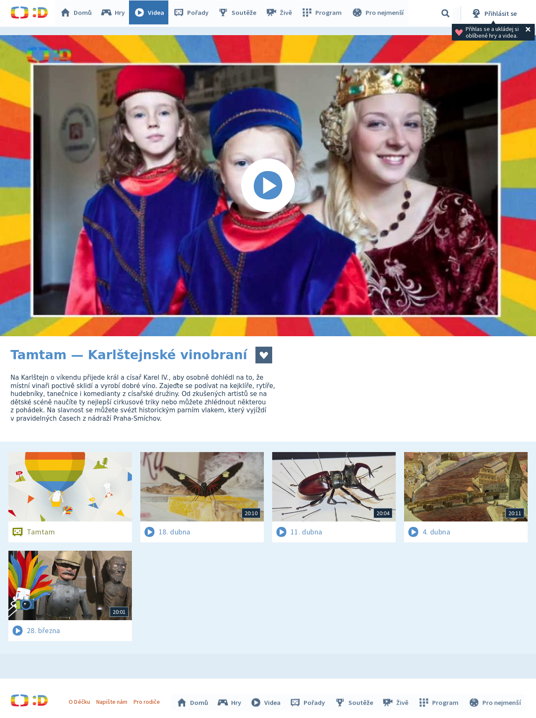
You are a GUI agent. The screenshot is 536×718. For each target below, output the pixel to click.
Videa (151, 13)
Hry (115, 13)
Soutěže (239, 13)
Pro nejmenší (378, 13)
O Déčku (80, 700)
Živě (280, 13)
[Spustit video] (268, 185)
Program (322, 13)
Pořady (193, 13)
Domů (78, 13)
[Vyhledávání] (445, 13)
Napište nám (112, 700)
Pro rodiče (148, 700)
